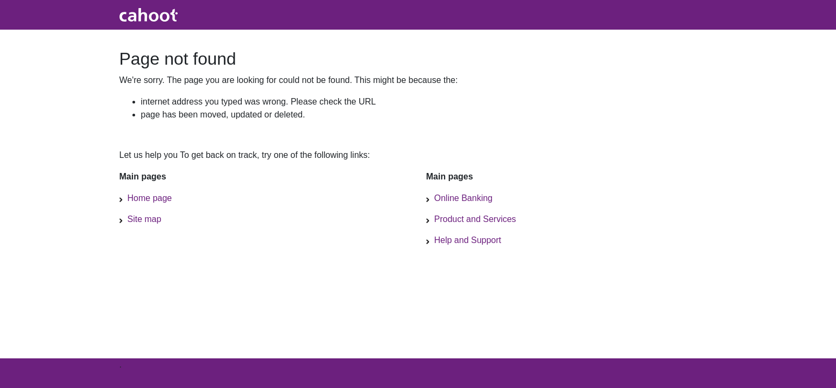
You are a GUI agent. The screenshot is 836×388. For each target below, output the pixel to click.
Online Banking (463, 198)
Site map (144, 219)
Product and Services (475, 219)
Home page (150, 198)
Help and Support (468, 240)
